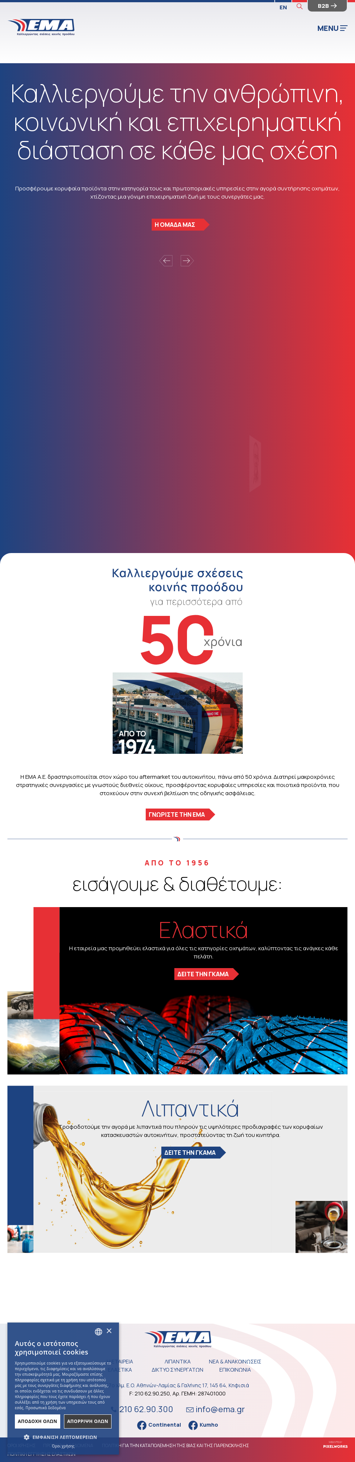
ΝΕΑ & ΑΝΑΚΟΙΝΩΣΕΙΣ (235, 1361)
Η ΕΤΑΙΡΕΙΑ (120, 1361)
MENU (332, 28)
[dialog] (63, 1389)
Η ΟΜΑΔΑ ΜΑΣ (175, 225)
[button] (63, 1437)
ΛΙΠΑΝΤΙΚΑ (178, 1361)
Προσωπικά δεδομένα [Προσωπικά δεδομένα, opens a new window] (46, 1407)
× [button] (109, 1331)
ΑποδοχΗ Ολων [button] (37, 1421)
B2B (327, 6)
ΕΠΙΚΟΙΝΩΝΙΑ (235, 1369)
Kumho (203, 1425)
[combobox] (98, 1332)
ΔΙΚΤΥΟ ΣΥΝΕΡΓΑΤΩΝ (177, 1369)
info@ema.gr (215, 1409)
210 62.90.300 (140, 1409)
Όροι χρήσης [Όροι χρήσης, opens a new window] (63, 1446)
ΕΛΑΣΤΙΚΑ (120, 1369)
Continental (159, 1425)
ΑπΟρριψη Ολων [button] (87, 1421)
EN (283, 7)
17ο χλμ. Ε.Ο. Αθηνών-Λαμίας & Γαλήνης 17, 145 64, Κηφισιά (177, 1385)
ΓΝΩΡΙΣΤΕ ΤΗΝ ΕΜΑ (177, 814)
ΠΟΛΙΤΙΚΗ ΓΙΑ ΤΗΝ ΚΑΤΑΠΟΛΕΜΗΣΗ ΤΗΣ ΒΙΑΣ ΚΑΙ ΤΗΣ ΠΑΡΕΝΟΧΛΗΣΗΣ (175, 1445)
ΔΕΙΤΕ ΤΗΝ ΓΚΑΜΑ (203, 974)
